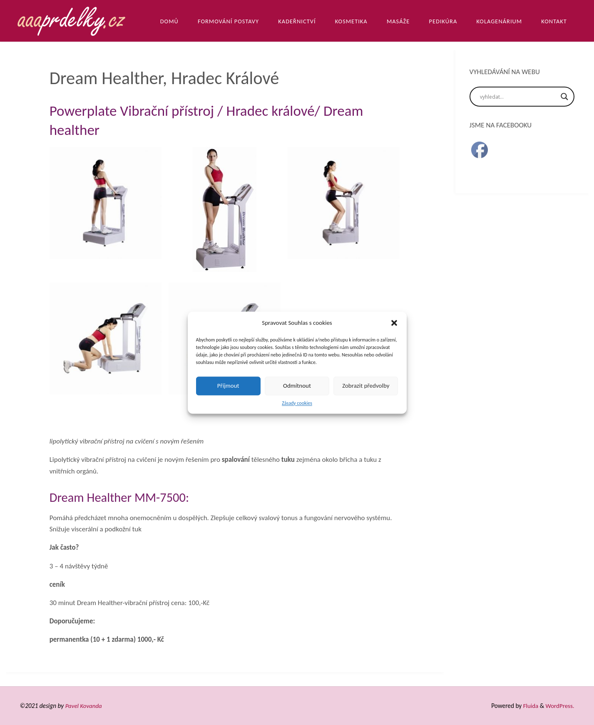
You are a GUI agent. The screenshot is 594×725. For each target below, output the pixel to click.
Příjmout (228, 385)
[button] (394, 323)
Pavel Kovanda (84, 706)
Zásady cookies (297, 403)
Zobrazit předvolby (365, 385)
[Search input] (518, 96)
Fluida (529, 706)
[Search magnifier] (564, 96)
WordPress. (559, 706)
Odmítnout (297, 385)
